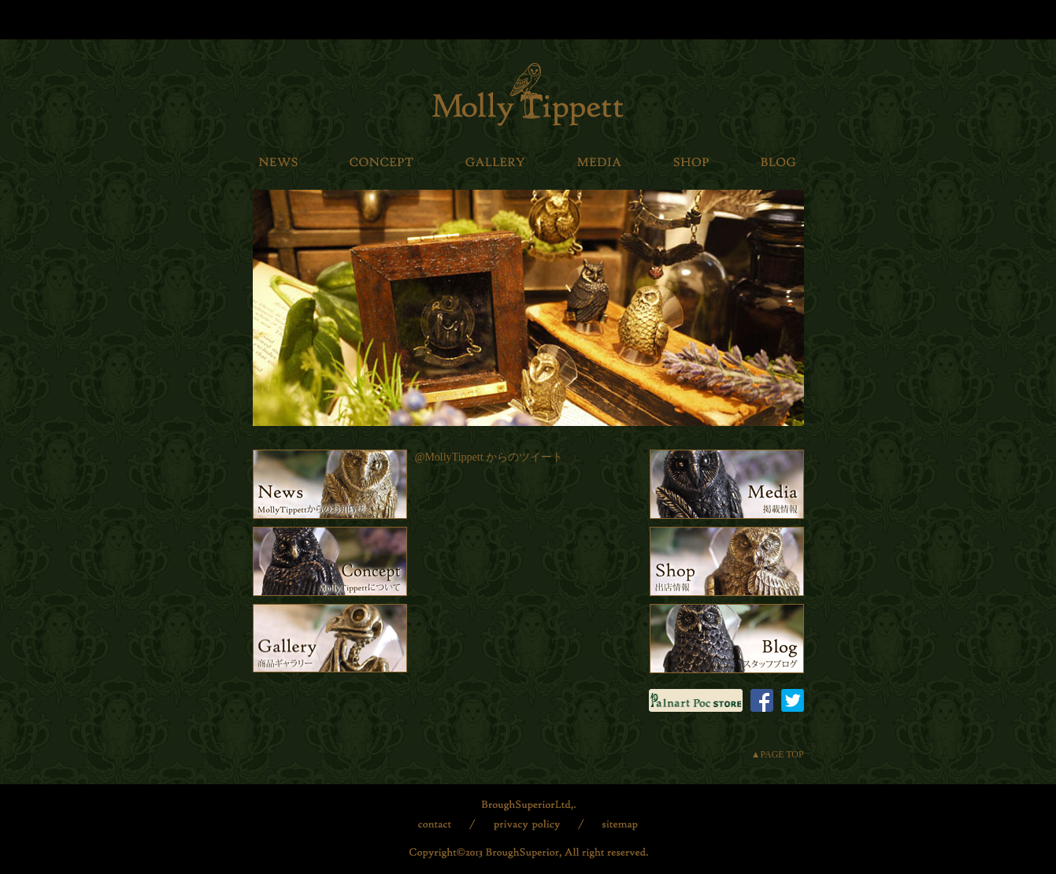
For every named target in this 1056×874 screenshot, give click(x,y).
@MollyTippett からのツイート (489, 457)
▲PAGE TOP (777, 754)
